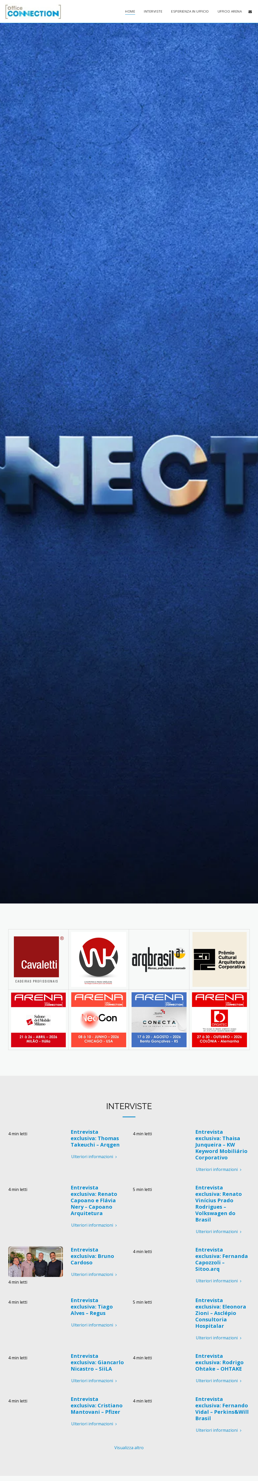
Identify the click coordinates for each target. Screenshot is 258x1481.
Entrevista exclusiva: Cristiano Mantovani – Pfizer (97, 1406)
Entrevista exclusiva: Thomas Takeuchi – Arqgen (95, 1139)
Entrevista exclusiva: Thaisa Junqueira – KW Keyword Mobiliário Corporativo (221, 1145)
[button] (250, 11)
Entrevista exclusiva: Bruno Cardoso (92, 1257)
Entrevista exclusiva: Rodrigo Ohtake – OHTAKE (219, 1363)
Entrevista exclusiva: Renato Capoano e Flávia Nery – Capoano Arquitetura (94, 1201)
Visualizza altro (129, 1448)
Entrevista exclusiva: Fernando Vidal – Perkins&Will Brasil (222, 1410)
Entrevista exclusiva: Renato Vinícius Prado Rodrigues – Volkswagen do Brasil (218, 1204)
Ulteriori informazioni (94, 1157)
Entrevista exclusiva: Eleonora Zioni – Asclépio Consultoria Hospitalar (220, 1314)
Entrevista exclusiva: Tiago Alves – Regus (92, 1307)
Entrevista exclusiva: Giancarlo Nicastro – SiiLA (97, 1363)
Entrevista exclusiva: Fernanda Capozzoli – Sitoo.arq (221, 1260)
